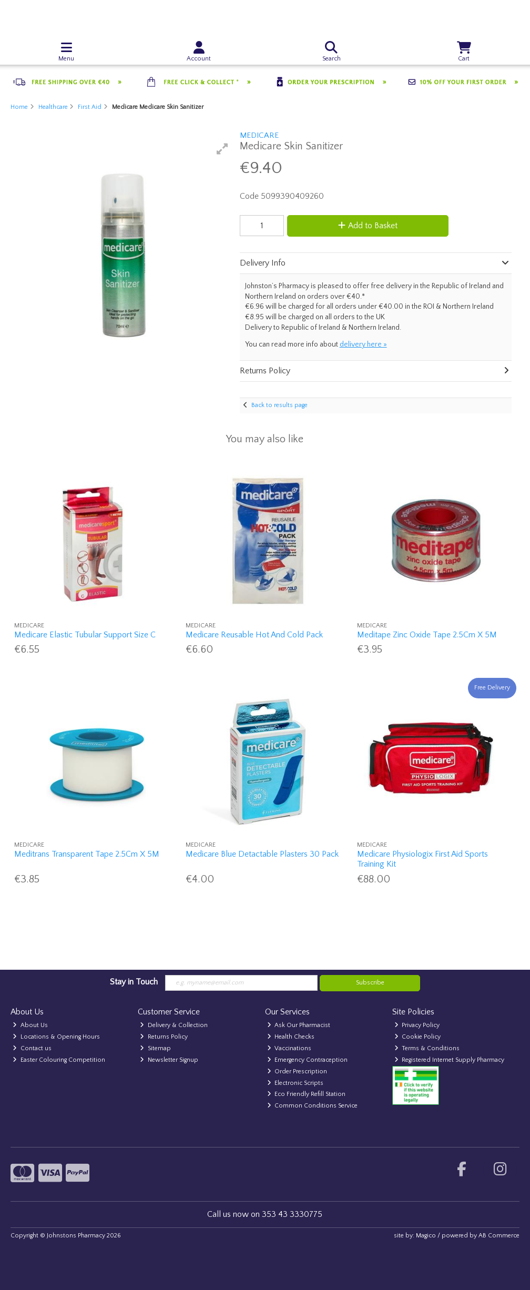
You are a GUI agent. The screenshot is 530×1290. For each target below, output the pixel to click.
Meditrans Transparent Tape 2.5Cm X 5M (86, 854)
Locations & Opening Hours (56, 1036)
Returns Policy (164, 1036)
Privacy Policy (417, 1025)
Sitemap (155, 1048)
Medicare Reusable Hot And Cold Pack (254, 634)
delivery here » (363, 344)
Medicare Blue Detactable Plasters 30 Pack (262, 854)
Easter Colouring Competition (59, 1060)
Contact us (32, 1048)
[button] (222, 148)
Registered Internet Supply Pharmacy (449, 1060)
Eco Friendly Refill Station (306, 1094)
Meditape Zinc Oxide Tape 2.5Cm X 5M (427, 634)
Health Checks (291, 1036)
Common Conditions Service (312, 1105)
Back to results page (279, 405)
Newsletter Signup (169, 1060)
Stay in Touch (134, 982)
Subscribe (370, 982)
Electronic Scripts (295, 1083)
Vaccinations (289, 1048)
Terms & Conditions (427, 1048)
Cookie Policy (417, 1036)
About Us (30, 1025)
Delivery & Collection (174, 1025)
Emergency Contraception (307, 1060)
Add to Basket (368, 225)
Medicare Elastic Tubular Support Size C (85, 634)
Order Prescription (297, 1071)
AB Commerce (498, 1235)
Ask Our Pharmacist (299, 1025)
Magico (426, 1235)
